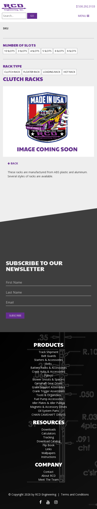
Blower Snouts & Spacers (48, 379)
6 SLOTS (59, 51)
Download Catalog (48, 441)
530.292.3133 (85, 6)
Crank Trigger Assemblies (49, 391)
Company (48, 464)
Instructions (48, 457)
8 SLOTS (71, 51)
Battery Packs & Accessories (48, 367)
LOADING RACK (51, 72)
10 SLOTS (9, 51)
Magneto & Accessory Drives (48, 407)
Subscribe (15, 315)
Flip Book (48, 445)
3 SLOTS (22, 51)
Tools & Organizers (48, 395)
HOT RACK (69, 72)
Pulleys (48, 375)
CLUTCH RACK (12, 72)
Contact (48, 472)
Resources (48, 422)
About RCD (49, 475)
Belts (48, 364)
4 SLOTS (34, 51)
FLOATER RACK (31, 72)
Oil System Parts (48, 411)
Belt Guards (48, 356)
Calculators (49, 433)
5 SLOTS (47, 51)
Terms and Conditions (75, 494)
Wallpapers (48, 453)
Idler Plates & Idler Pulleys (48, 403)
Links (48, 449)
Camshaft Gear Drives (48, 383)
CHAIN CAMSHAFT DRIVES (49, 414)
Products (48, 344)
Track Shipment (48, 352)
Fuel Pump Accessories (48, 399)
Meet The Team (48, 479)
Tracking (48, 437)
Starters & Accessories (48, 360)
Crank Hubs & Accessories (48, 371)
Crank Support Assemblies (48, 387)
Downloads (48, 429)
